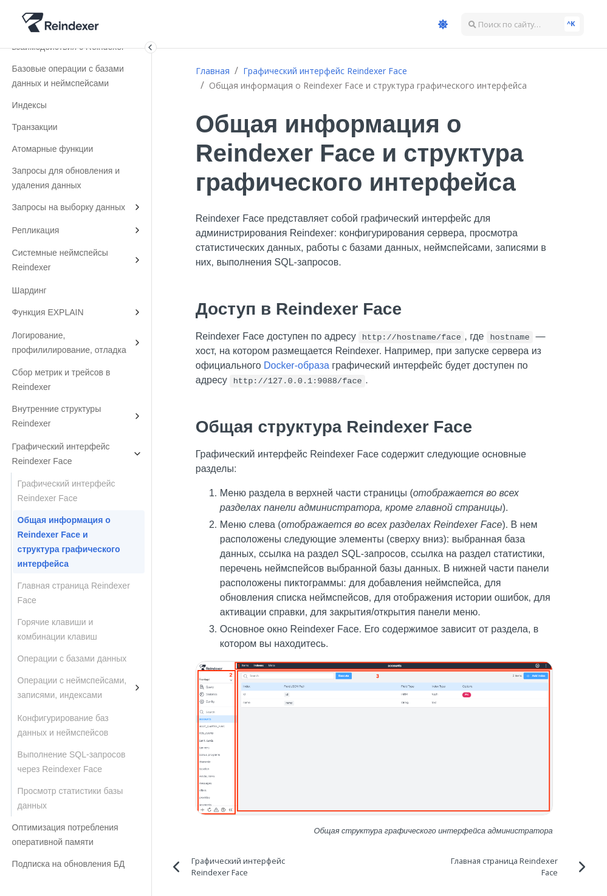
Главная (213, 71)
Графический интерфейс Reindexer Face (325, 71)
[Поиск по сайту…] (522, 24)
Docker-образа (296, 365)
